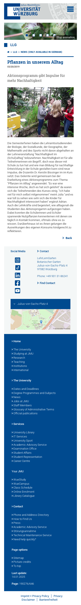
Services (18, 424)
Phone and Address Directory (30, 515)
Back (68, 238)
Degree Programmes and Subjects (34, 393)
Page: (15, 583)
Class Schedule (22, 488)
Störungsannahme (24, 531)
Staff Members (22, 406)
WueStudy (19, 480)
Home (16, 342)
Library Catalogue (23, 496)
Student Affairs (22, 453)
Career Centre (21, 461)
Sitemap (18, 558)
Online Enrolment (23, 492)
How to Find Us (22, 519)
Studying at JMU (22, 354)
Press (16, 523)
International (20, 370)
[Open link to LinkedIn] (16, 275)
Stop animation (65, 37)
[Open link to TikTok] (16, 268)
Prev (11, 31)
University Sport (22, 441)
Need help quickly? (24, 540)
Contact (44, 251)
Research (18, 358)
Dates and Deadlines (25, 389)
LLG (13, 45)
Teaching (18, 362)
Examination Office (24, 449)
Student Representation (27, 457)
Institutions (19, 366)
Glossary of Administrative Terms (33, 410)
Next (69, 31)
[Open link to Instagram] (16, 260)
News (16, 397)
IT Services (19, 437)
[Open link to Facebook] (16, 283)
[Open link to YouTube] (16, 291)
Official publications (25, 414)
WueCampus (20, 484)
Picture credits (21, 562)
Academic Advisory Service (29, 445)
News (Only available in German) (41, 52)
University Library (23, 433)
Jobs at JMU (20, 401)
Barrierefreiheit (48, 599)
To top (16, 566)
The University (21, 350)
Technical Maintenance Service (32, 535)
